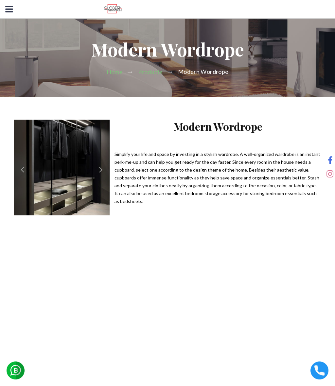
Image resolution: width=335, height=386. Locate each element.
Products (150, 72)
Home (115, 72)
